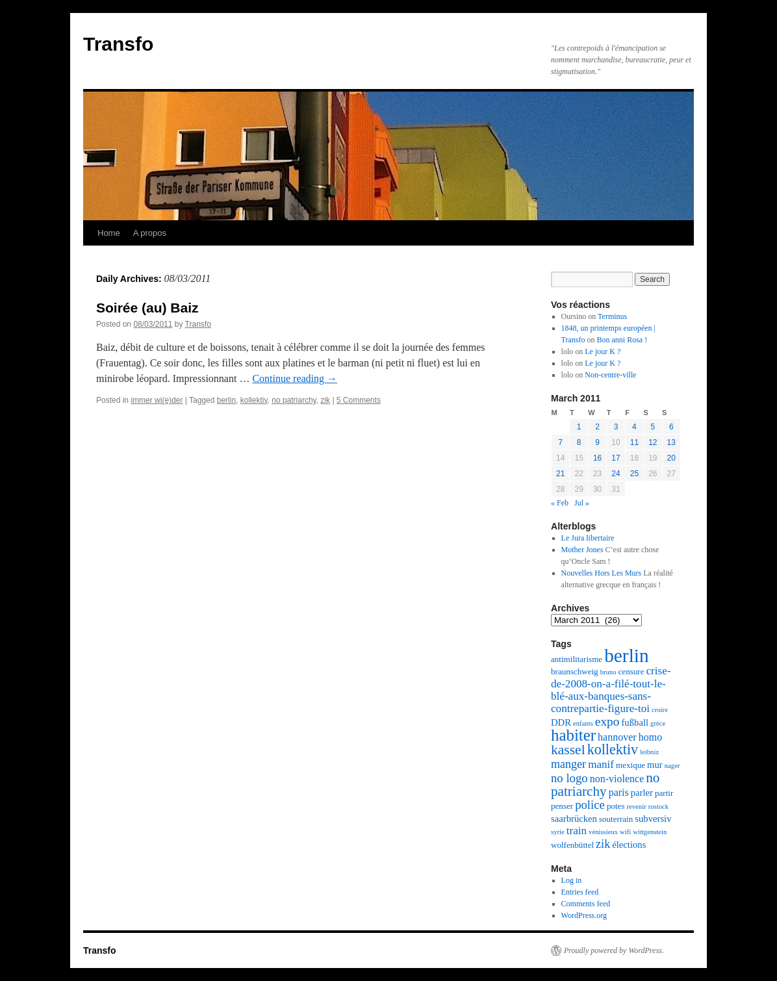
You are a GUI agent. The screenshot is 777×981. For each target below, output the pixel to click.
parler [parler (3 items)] (642, 792)
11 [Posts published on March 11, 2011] (634, 442)
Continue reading (294, 378)
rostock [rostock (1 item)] (658, 806)
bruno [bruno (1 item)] (608, 672)
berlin (226, 400)
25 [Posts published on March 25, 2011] (634, 473)
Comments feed (586, 903)
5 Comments (359, 400)
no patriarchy (294, 400)
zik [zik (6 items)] (603, 843)
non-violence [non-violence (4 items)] (617, 778)
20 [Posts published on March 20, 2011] (671, 458)
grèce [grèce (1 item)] (657, 723)
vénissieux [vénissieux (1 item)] (603, 831)
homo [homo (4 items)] (650, 737)
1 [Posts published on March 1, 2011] (579, 426)
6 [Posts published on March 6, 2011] (671, 426)
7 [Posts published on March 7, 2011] (560, 442)
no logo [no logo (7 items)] (569, 778)
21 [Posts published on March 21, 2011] (560, 473)
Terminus (612, 316)
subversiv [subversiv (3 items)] (653, 818)
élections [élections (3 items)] (629, 844)
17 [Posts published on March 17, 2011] (615, 458)
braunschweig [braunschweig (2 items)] (574, 671)
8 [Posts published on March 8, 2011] (579, 442)
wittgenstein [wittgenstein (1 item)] (650, 831)
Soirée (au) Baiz (147, 307)
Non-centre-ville (610, 374)
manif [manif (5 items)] (601, 764)
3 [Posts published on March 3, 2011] (616, 426)
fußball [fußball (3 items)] (634, 722)
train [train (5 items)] (577, 830)
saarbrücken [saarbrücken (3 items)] (574, 818)
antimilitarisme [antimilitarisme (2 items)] (576, 659)
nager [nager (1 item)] (672, 765)
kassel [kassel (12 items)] (568, 750)
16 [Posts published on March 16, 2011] (597, 458)
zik (325, 400)
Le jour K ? (602, 351)
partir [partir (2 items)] (664, 793)
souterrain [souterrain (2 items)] (616, 819)
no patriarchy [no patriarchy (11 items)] (605, 784)
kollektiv (254, 400)
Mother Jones (582, 549)
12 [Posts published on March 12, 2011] (652, 442)
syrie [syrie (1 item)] (558, 831)
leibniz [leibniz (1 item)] (649, 752)
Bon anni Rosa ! (622, 339)
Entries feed (580, 892)
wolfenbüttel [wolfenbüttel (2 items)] (572, 845)
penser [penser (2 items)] (562, 806)
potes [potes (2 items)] (616, 806)
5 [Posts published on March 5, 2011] (652, 426)
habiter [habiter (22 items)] (573, 735)
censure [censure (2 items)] (631, 671)
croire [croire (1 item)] (660, 709)
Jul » (581, 502)
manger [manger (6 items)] (568, 764)
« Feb (559, 502)
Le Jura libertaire (588, 537)
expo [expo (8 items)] (607, 721)
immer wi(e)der (157, 400)
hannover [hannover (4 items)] (617, 737)
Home (108, 233)
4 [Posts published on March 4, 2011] (634, 426)
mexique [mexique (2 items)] (630, 765)
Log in (571, 880)
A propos (149, 233)
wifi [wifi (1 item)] (625, 831)
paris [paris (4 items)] (619, 792)
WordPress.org (584, 915)
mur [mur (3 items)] (655, 764)
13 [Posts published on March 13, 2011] (671, 442)
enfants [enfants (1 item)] (583, 723)
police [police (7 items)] (590, 804)
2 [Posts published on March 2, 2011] (597, 426)
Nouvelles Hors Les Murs (601, 573)
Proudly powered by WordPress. (614, 950)
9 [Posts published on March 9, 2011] (597, 442)
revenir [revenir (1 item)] (636, 806)
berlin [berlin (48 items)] (626, 655)
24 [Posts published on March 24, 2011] (615, 473)
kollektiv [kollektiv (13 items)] (613, 749)
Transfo (118, 44)
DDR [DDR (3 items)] (561, 722)
